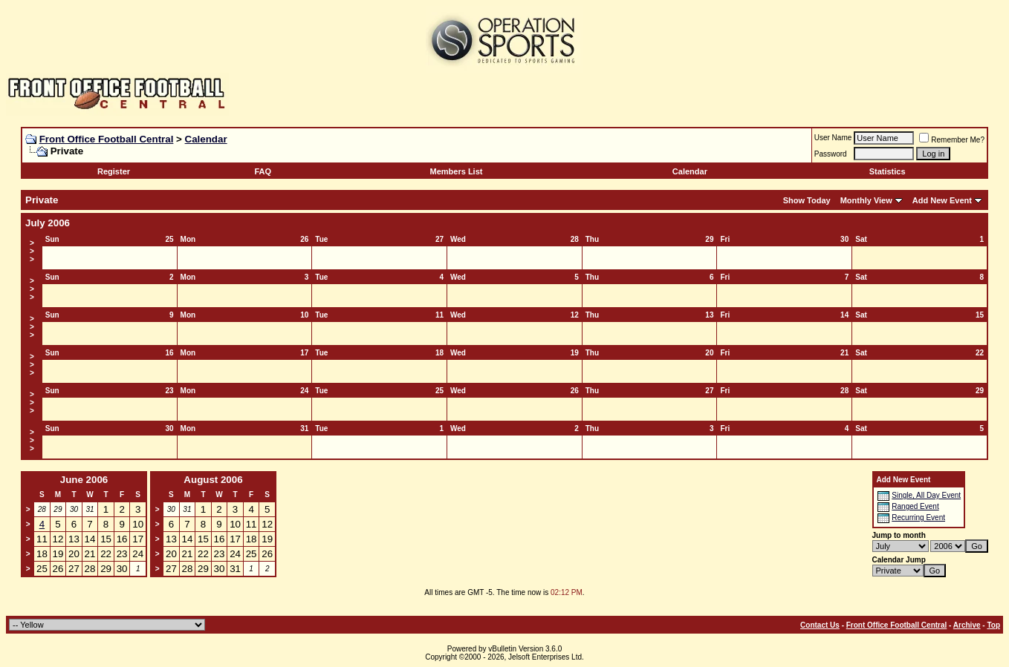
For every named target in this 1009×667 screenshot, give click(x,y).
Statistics (887, 171)
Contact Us (820, 625)
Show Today (807, 200)
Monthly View (866, 200)
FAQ (262, 171)
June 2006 (84, 479)
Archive (967, 625)
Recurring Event (918, 517)
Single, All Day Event (926, 495)
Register (113, 171)
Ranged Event (915, 506)
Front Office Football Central (106, 139)
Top (993, 625)
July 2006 (47, 223)
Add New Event (942, 200)
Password (830, 154)
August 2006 (213, 479)
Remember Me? (951, 140)
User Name (833, 138)
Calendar (206, 139)
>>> (32, 251)
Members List (456, 171)
